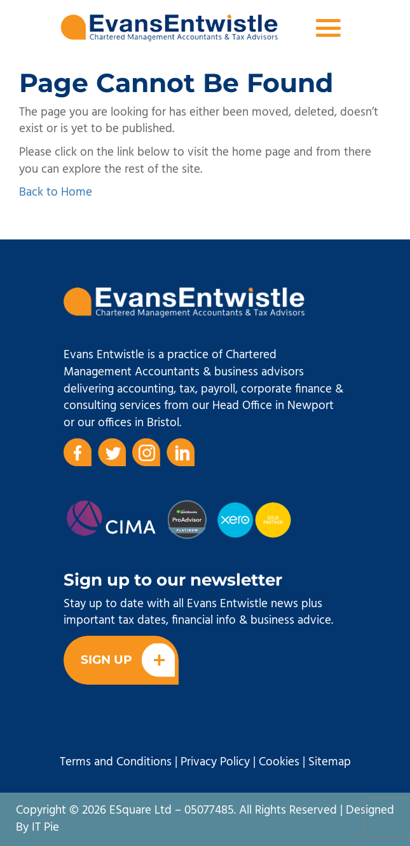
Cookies (279, 762)
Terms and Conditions (116, 762)
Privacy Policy (215, 762)
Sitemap (329, 762)
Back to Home (55, 192)
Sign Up (128, 660)
